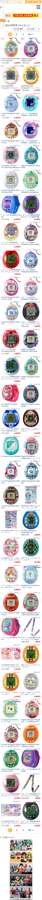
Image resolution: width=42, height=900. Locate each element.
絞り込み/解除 (18, 29)
